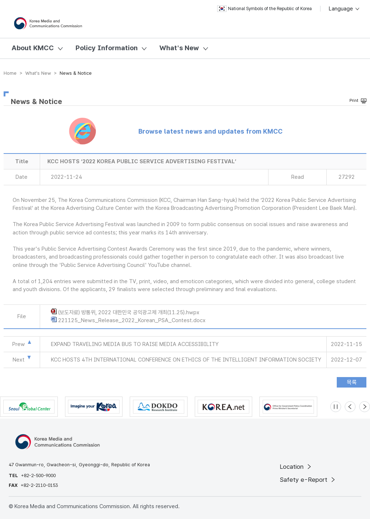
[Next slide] (364, 406)
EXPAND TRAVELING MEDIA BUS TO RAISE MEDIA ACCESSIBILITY (135, 344)
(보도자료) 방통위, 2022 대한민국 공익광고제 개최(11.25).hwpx (128, 312)
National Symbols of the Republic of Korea (264, 8)
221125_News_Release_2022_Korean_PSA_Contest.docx (132, 320)
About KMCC (33, 48)
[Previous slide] (350, 406)
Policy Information (107, 48)
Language (344, 8)
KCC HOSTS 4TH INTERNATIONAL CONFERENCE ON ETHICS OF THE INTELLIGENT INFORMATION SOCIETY (186, 359)
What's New (179, 48)
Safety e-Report (308, 479)
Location (296, 466)
